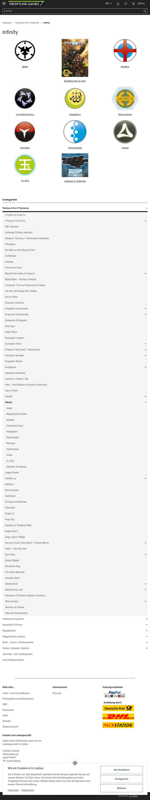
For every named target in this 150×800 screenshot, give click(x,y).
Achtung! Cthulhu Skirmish (18, 232)
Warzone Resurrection (16, 613)
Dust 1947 (10, 326)
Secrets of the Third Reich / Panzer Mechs (27, 543)
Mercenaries (125, 114)
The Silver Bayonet (14, 572)
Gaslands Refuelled (15, 373)
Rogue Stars (11, 531)
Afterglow (10, 244)
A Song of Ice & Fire (15, 221)
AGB (5, 704)
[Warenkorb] (138, 3)
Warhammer (11, 584)
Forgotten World (13, 361)
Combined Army (25, 114)
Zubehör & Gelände (75, 181)
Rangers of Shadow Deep (18, 525)
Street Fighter (12, 560)
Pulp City (10, 519)
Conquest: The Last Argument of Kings (25, 285)
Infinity (8, 402)
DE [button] (107, 3)
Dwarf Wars (11, 332)
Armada (9, 261)
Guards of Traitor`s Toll (16, 379)
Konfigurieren (121, 779)
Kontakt (6, 721)
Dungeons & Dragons (16, 320)
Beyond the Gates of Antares (20, 273)
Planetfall (10, 507)
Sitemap (57, 693)
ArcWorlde (10, 256)
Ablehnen (121, 788)
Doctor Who (11, 297)
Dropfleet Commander (16, 308)
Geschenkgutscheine (13, 660)
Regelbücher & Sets (75, 81)
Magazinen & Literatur (14, 636)
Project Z (9, 513)
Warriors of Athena (14, 607)
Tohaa (125, 147)
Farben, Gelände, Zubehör (16, 648)
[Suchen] (72, 11)
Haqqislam (75, 114)
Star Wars (10, 554)
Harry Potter (11, 390)
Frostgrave (10, 367)
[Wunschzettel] (125, 3)
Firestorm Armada (14, 355)
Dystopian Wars (13, 343)
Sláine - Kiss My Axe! (16, 548)
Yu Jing (25, 180)
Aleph (25, 66)
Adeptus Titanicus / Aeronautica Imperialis (27, 238)
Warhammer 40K (14, 589)
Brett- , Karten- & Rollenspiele (18, 642)
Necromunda (12, 490)
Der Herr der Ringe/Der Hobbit (21, 291)
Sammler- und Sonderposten (18, 654)
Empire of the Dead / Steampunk (22, 349)
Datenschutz (28, 790)
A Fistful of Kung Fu (15, 215)
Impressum (8, 710)
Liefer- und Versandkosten (16, 693)
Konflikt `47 (10, 478)
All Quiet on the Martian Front (20, 250)
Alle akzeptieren (121, 770)
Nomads (25, 147)
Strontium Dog (12, 566)
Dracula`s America (14, 302)
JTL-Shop (133, 796)
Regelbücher (9, 630)
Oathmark (10, 496)
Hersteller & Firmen (12, 625)
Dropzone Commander (17, 314)
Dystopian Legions (14, 338)
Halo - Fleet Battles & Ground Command (26, 384)
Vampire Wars (12, 578)
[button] (118, 3)
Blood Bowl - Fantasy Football (20, 279)
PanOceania (75, 147)
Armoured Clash (13, 267)
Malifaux (9, 484)
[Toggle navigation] (4, 2)
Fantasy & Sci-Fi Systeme (16, 208)
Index (5, 715)
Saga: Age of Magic (15, 537)
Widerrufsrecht (10, 726)
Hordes (8, 396)
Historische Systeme (13, 619)
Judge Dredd (12, 472)
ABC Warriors (12, 226)
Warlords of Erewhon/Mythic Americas (25, 595)
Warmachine (11, 601)
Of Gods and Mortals (16, 502)
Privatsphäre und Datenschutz (18, 698)
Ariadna (125, 66)
